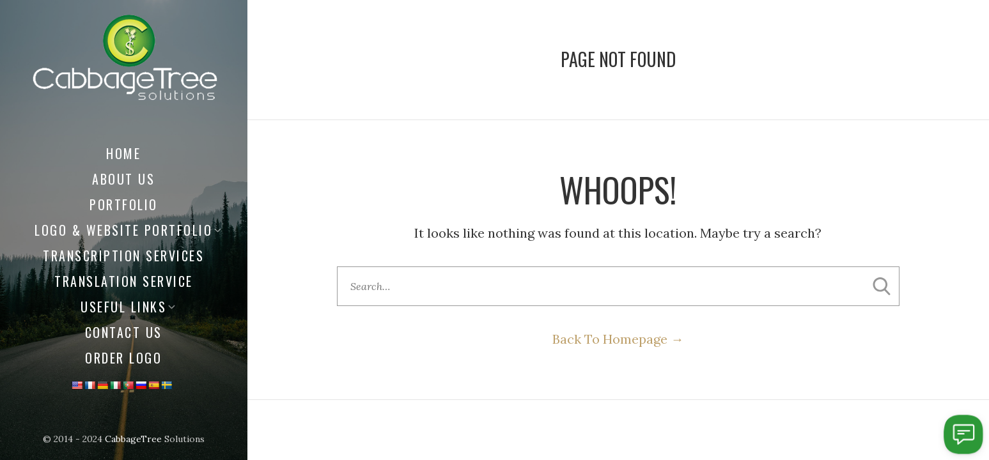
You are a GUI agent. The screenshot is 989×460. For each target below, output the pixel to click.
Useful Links (123, 306)
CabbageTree (133, 439)
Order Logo (123, 357)
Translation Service (123, 281)
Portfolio (124, 204)
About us (123, 178)
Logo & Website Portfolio (123, 230)
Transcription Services (123, 255)
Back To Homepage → (617, 339)
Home (123, 153)
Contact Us (123, 332)
